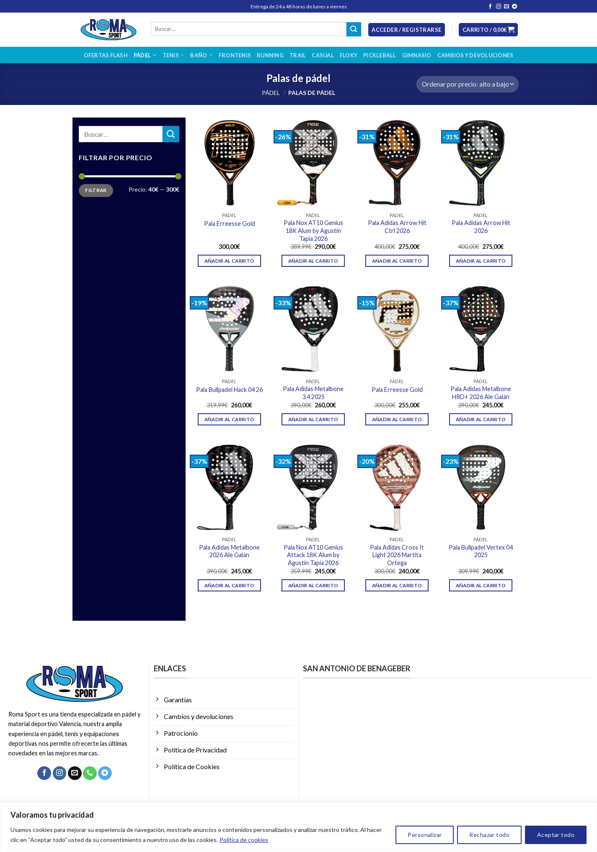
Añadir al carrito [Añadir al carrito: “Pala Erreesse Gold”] (229, 261)
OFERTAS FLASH (106, 55)
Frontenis (235, 55)
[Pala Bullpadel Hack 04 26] (229, 329)
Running (270, 55)
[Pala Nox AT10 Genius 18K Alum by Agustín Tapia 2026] (313, 163)
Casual (323, 55)
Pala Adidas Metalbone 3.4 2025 (313, 392)
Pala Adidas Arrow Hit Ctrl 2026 (397, 226)
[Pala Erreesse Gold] (229, 163)
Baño (201, 55)
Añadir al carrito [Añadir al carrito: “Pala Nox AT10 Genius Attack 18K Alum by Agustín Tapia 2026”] (313, 585)
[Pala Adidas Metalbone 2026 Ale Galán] (229, 487)
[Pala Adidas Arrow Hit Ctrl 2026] (396, 163)
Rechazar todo (489, 834)
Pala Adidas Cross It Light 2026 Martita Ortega (397, 555)
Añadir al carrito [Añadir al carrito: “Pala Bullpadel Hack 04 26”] (229, 419)
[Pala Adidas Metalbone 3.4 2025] (313, 329)
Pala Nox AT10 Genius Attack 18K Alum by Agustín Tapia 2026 (313, 555)
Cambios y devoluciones (475, 55)
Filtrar (96, 190)
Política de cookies (244, 839)
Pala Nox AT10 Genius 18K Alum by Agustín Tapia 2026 (313, 230)
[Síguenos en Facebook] (490, 7)
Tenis (174, 55)
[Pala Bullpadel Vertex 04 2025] (480, 487)
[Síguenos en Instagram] (498, 7)
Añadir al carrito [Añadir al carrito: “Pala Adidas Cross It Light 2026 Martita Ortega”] (397, 585)
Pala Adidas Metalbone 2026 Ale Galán (229, 551)
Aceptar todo (555, 834)
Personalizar (425, 834)
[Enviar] (353, 29)
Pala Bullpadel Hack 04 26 (229, 389)
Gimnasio (417, 55)
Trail (297, 55)
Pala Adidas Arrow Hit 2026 (481, 226)
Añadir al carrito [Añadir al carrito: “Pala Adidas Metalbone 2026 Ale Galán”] (229, 585)
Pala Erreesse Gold (229, 223)
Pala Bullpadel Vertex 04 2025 (481, 551)
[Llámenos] (90, 773)
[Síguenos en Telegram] (514, 7)
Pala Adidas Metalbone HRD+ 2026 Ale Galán (480, 392)
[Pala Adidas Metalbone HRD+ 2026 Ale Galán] (480, 329)
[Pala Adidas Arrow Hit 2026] (480, 163)
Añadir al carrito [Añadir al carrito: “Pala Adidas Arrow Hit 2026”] (481, 261)
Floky (348, 55)
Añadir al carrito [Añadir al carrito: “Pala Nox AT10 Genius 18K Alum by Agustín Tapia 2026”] (313, 261)
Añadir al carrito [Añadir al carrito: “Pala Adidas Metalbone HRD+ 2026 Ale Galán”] (481, 419)
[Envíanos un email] (506, 7)
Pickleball (379, 55)
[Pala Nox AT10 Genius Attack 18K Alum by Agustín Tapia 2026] (313, 487)
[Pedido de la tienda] (467, 84)
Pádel (145, 55)
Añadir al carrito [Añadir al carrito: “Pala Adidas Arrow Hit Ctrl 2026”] (397, 261)
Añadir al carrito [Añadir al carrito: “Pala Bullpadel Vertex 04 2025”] (481, 585)
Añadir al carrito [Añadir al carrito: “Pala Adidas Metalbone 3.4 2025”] (313, 419)
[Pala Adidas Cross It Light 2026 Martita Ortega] (396, 487)
